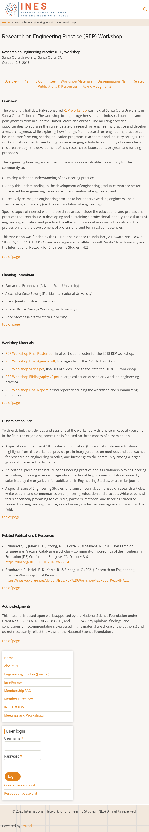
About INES (13, 666)
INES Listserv (14, 707)
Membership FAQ (17, 690)
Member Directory (18, 699)
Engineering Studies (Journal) (26, 674)
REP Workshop (75, 110)
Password (11, 756)
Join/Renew (13, 682)
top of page (11, 256)
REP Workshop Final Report (26, 390)
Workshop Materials (76, 81)
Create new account (19, 785)
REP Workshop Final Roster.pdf (29, 353)
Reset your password (20, 793)
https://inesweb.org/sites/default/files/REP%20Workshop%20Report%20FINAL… (67, 580)
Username (12, 738)
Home (6, 22)
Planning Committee (40, 81)
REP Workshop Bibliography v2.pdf (32, 376)
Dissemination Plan (112, 81)
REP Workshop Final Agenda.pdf (30, 361)
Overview (11, 81)
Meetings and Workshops (24, 715)
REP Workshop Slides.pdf (24, 369)
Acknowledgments (97, 86)
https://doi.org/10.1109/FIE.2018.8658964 (37, 562)
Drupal (26, 825)
